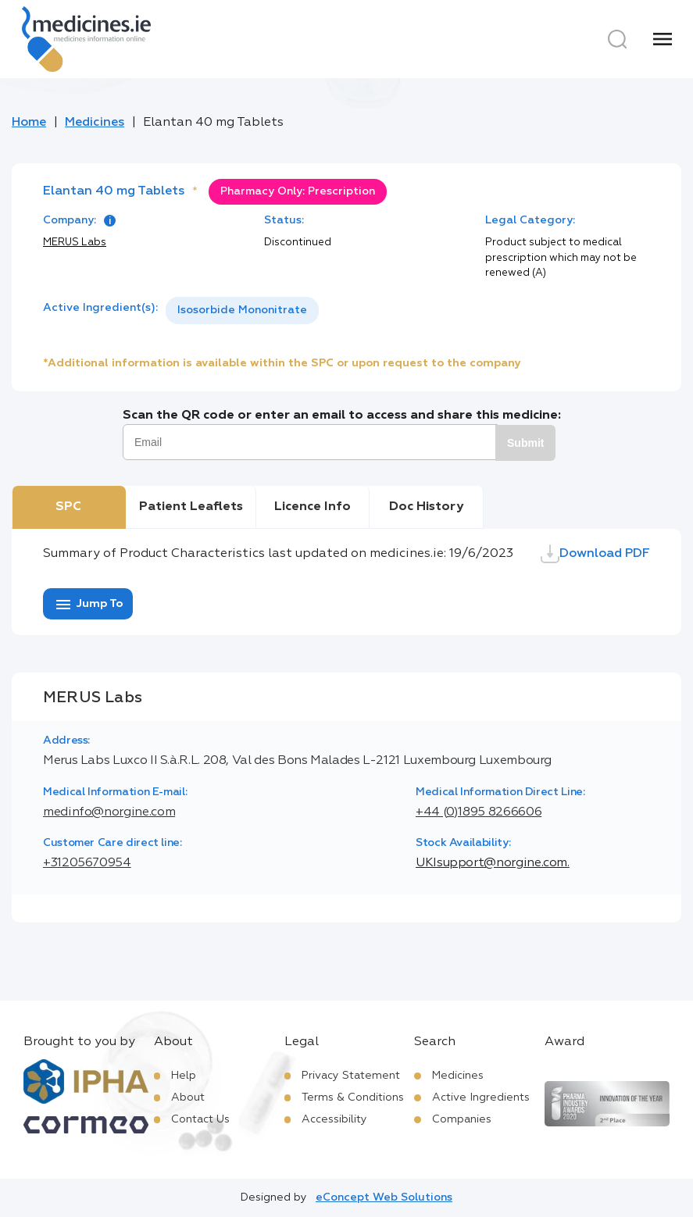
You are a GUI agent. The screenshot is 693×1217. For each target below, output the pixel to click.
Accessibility (334, 1119)
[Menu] (662, 39)
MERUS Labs (74, 242)
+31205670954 (87, 863)
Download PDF (595, 553)
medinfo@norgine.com (109, 812)
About (188, 1097)
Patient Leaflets (191, 507)
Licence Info (312, 507)
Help (183, 1075)
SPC (68, 507)
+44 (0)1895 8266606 (478, 812)
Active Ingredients (481, 1097)
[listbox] (242, 310)
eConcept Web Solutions (384, 1197)
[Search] (617, 39)
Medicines (94, 122)
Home (29, 122)
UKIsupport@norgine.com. (493, 863)
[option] (242, 310)
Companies (461, 1119)
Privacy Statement (351, 1075)
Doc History (426, 507)
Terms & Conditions (353, 1097)
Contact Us (200, 1119)
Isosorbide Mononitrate (242, 310)
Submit (525, 443)
